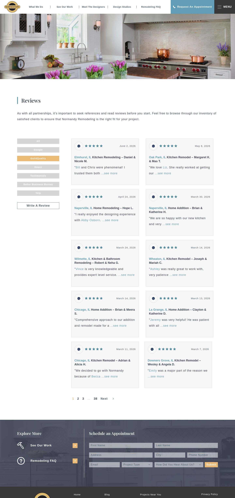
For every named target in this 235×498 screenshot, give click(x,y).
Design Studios (122, 7)
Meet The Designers (93, 7)
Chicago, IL (82, 309)
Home (77, 494)
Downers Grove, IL (161, 360)
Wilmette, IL (82, 259)
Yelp (38, 193)
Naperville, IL (83, 208)
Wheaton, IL (157, 259)
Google (38, 149)
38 (95, 398)
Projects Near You (150, 494)
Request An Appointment (192, 7)
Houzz (38, 167)
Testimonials (38, 175)
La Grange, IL (158, 309)
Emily (153, 370)
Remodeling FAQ (151, 7)
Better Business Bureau (38, 184)
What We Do (36, 7)
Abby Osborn (90, 220)
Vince (80, 269)
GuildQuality (38, 158)
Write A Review (38, 205)
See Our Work (65, 7)
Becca (96, 376)
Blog (107, 494)
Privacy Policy (209, 494)
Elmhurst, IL (82, 157)
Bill (78, 167)
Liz (165, 167)
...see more (109, 173)
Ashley (155, 269)
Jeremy (155, 319)
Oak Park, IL (158, 157)
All (38, 141)
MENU (225, 6)
